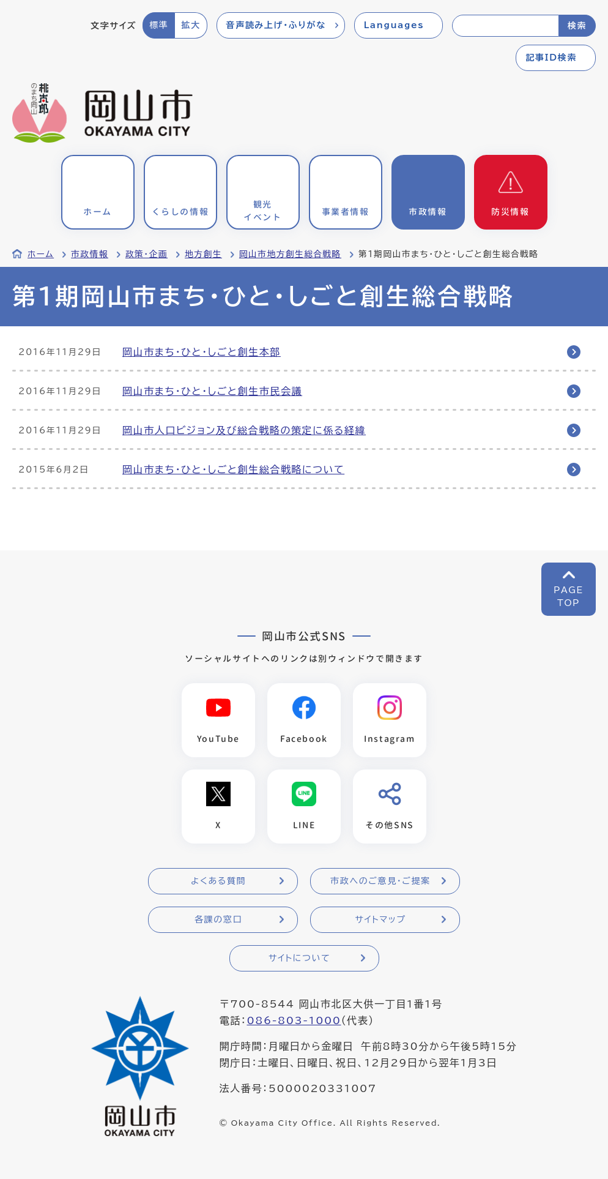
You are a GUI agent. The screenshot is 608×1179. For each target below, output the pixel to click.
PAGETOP (569, 596)
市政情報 (89, 254)
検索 (577, 25)
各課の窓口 (218, 919)
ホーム (41, 254)
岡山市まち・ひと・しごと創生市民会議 (212, 391)
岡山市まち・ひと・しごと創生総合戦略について (233, 469)
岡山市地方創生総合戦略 (290, 254)
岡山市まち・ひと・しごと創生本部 (201, 352)
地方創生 (203, 254)
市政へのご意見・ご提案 (380, 881)
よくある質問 (218, 881)
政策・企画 (146, 254)
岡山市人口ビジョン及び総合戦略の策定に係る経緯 (244, 430)
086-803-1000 (294, 1020)
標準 (158, 25)
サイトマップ (380, 919)
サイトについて (299, 958)
